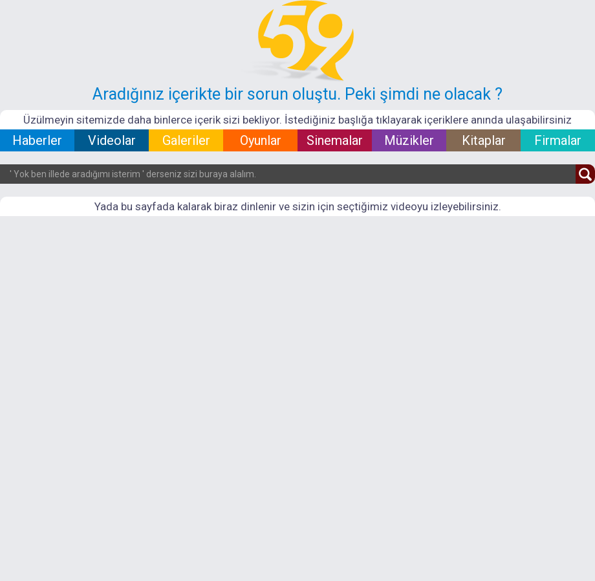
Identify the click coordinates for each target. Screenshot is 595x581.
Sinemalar (335, 140)
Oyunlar (260, 140)
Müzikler (409, 140)
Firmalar (557, 140)
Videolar (112, 140)
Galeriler (186, 140)
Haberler (37, 140)
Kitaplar (484, 140)
